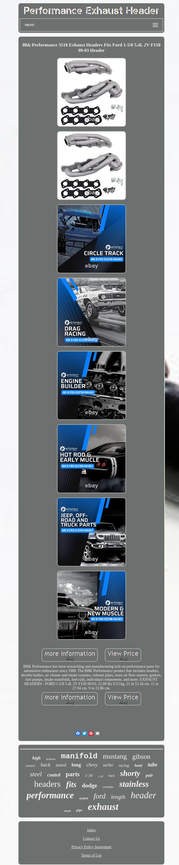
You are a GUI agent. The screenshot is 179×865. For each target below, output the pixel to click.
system (83, 798)
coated (53, 775)
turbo (108, 765)
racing (123, 765)
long (76, 765)
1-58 (100, 776)
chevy (92, 765)
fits (71, 784)
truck (67, 810)
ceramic (108, 787)
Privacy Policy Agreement (91, 847)
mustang (115, 756)
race (111, 776)
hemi (138, 765)
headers (47, 784)
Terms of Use (91, 855)
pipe (79, 810)
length (118, 797)
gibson (141, 756)
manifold (79, 756)
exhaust (103, 806)
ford (99, 796)
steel (36, 774)
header (143, 795)
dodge (89, 785)
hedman (51, 759)
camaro (30, 766)
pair (149, 775)
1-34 (89, 775)
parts (73, 774)
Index (91, 830)
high (36, 758)
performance (50, 795)
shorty (130, 773)
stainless (134, 784)
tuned (61, 765)
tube (153, 765)
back (46, 765)
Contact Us (91, 839)
